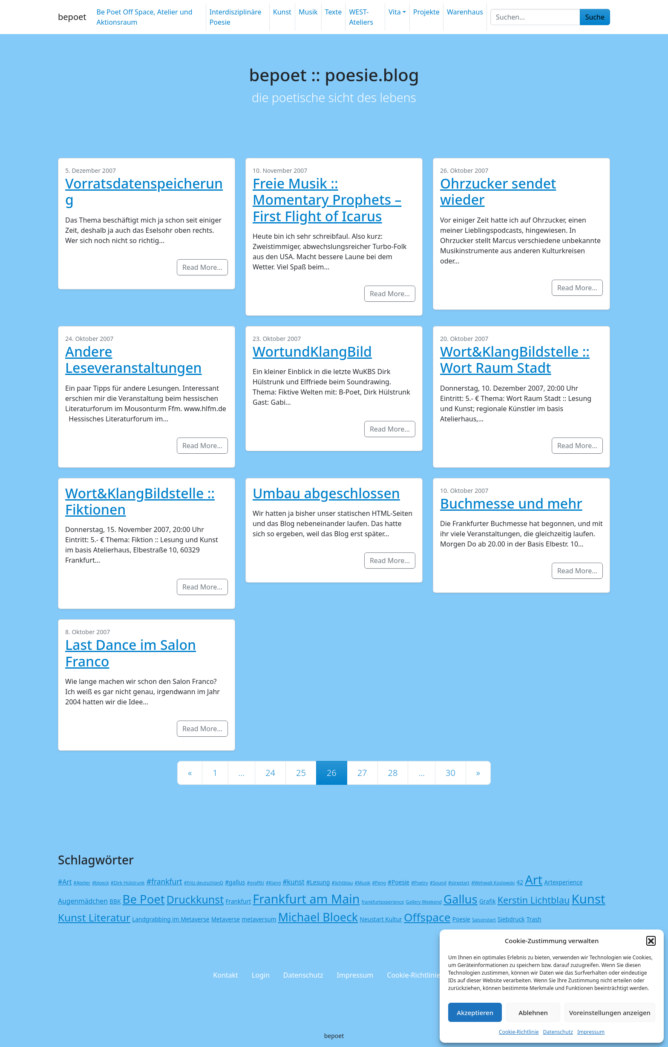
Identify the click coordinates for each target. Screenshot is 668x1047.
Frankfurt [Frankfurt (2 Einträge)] (238, 901)
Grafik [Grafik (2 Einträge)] (487, 901)
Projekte (426, 12)
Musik (308, 12)
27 (362, 772)
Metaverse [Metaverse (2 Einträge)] (225, 919)
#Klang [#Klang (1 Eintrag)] (273, 883)
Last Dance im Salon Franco (130, 652)
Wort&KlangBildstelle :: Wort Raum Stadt (515, 359)
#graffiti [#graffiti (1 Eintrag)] (255, 883)
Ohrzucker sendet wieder (498, 191)
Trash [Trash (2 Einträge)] (534, 919)
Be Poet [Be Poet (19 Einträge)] (144, 899)
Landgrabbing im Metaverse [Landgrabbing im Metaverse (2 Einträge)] (170, 919)
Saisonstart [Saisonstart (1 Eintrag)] (484, 920)
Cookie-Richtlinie (519, 1032)
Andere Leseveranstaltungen (133, 359)
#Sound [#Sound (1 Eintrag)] (438, 883)
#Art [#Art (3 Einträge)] (65, 882)
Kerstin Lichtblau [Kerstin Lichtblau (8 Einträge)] (534, 900)
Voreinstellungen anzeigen (610, 1012)
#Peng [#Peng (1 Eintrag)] (379, 883)
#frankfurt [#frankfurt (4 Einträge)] (164, 881)
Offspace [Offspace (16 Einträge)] (427, 917)
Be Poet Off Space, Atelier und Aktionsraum (144, 17)
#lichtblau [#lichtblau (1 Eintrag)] (342, 883)
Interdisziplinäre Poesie (236, 17)
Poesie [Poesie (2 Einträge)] (461, 919)
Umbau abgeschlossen (326, 493)
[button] (651, 940)
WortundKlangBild (312, 351)
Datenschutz (558, 1032)
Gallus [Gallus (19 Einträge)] (460, 899)
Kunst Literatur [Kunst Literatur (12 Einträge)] (94, 917)
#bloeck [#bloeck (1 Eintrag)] (100, 883)
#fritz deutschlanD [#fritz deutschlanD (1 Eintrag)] (203, 883)
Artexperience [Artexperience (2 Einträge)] (563, 882)
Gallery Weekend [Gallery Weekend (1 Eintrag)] (423, 902)
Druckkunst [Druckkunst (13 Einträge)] (195, 899)
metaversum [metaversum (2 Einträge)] (259, 919)
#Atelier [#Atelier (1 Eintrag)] (82, 883)
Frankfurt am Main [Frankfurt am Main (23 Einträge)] (306, 898)
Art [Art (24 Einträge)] (533, 879)
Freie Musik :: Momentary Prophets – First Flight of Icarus (327, 199)
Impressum (591, 1032)
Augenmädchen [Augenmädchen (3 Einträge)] (83, 901)
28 (393, 772)
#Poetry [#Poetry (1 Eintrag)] (419, 883)
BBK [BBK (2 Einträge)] (115, 901)
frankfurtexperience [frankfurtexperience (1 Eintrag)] (383, 902)
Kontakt (225, 975)
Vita (394, 12)
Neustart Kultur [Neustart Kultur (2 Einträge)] (381, 919)
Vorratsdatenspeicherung (144, 191)
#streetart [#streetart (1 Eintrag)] (458, 883)
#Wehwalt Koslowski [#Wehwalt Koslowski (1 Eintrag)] (493, 883)
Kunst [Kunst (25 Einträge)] (588, 898)
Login (261, 975)
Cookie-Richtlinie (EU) (421, 975)
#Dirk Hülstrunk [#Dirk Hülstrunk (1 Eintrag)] (128, 883)
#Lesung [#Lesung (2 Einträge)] (318, 882)
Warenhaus (465, 12)
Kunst (282, 12)
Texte (333, 12)
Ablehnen (533, 1012)
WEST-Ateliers (361, 17)
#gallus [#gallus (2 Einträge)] (235, 882)
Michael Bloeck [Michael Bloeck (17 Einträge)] (318, 917)
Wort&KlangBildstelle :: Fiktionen (140, 501)
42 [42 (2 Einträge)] (519, 882)
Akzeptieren (475, 1012)
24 (270, 772)
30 (450, 772)
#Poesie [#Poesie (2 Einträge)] (398, 882)
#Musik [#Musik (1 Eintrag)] (363, 883)
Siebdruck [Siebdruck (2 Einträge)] (511, 919)
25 (301, 772)
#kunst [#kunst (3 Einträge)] (293, 882)
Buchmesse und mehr (511, 503)
